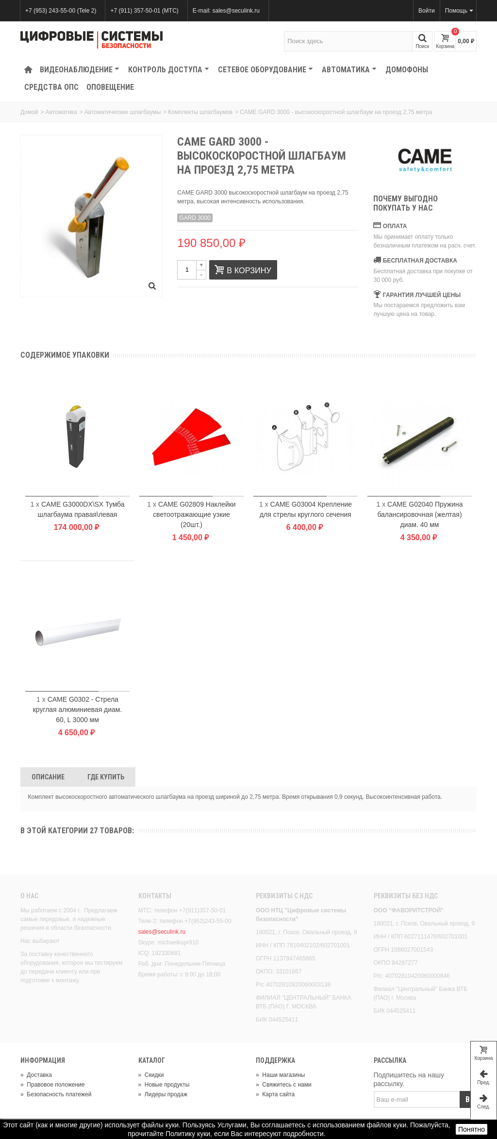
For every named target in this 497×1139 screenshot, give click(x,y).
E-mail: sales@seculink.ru (226, 10)
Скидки (151, 1075)
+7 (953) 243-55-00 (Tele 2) (60, 10)
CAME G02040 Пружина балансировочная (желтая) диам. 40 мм (420, 514)
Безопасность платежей (55, 1094)
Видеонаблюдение (79, 69)
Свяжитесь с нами (284, 1084)
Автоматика (349, 69)
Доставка (36, 1075)
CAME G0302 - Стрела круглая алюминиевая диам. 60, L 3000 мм (77, 709)
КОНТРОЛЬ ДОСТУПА (168, 69)
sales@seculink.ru (162, 931)
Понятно (471, 1129)
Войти (426, 10)
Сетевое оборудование (265, 69)
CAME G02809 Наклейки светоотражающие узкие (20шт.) (194, 514)
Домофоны (406, 69)
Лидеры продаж (163, 1094)
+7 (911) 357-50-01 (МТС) (144, 10)
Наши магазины (280, 1075)
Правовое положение (52, 1084)
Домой (29, 112)
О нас (29, 896)
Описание (48, 777)
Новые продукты (164, 1084)
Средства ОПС (51, 87)
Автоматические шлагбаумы (122, 112)
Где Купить (105, 777)
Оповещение (110, 87)
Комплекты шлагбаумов (200, 112)
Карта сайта (275, 1094)
